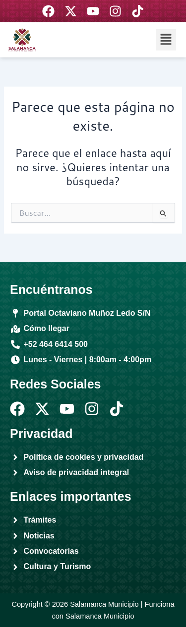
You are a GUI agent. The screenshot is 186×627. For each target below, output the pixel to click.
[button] (166, 39)
